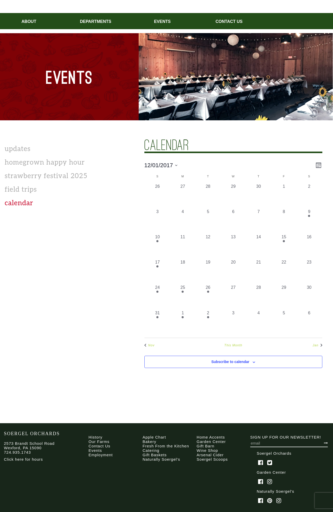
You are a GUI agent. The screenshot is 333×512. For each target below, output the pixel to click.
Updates (18, 149)
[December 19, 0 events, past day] (208, 271)
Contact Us (229, 21)
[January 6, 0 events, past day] (309, 322)
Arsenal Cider (210, 455)
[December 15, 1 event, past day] (284, 246)
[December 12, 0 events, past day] (208, 246)
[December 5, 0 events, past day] (208, 221)
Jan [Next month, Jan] (317, 345)
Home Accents (211, 437)
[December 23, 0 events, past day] (309, 271)
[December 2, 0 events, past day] (309, 196)
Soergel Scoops (212, 459)
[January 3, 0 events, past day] (233, 322)
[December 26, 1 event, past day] (208, 297)
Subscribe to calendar (230, 362)
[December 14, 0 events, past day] (258, 246)
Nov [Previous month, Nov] (149, 345)
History (95, 437)
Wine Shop (207, 450)
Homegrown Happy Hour (45, 162)
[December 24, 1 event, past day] (157, 297)
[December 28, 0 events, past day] (258, 297)
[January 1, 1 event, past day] (182, 322)
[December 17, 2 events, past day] (157, 271)
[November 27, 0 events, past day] (182, 196)
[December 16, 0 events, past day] (309, 246)
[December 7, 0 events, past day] (258, 221)
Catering (151, 450)
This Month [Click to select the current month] (233, 345)
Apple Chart (154, 437)
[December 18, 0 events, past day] (182, 271)
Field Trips (21, 189)
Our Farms (99, 441)
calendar (19, 203)
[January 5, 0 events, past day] (284, 322)
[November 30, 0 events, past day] (258, 196)
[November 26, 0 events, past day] (157, 196)
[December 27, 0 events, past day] (233, 297)
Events (162, 21)
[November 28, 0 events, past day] (208, 196)
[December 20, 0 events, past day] (233, 271)
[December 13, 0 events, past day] (233, 246)
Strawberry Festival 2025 (46, 176)
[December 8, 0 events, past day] (284, 221)
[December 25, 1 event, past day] (182, 297)
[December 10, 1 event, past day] (157, 246)
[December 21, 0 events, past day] (258, 271)
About (29, 21)
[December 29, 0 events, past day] (284, 297)
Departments (95, 21)
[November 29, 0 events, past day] (233, 196)
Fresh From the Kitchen (166, 446)
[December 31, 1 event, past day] (157, 322)
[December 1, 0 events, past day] (284, 196)
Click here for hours (23, 459)
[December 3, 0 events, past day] (157, 221)
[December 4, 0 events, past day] (182, 221)
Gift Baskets (155, 455)
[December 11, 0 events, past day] (182, 246)
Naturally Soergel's (161, 459)
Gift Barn (205, 446)
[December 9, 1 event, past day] (309, 221)
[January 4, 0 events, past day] (258, 322)
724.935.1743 (17, 452)
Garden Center (211, 441)
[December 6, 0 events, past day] (233, 221)
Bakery (149, 441)
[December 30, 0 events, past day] (309, 297)
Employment (100, 455)
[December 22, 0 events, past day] (284, 271)
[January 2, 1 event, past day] (208, 322)
